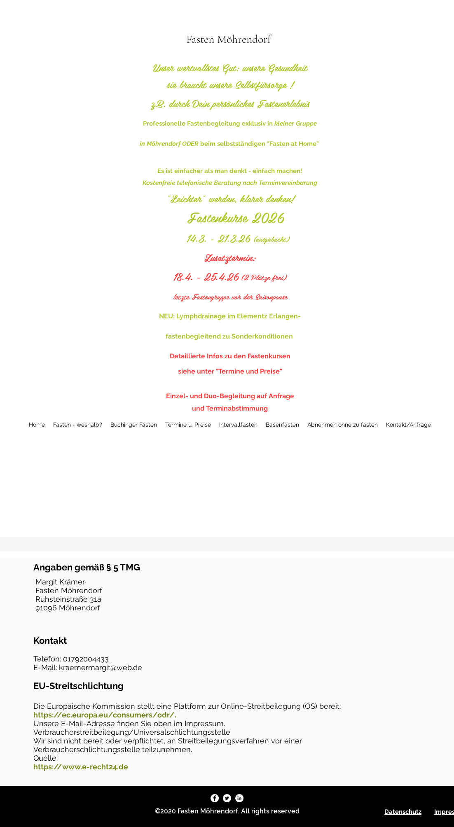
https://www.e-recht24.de (80, 766)
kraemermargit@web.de (100, 667)
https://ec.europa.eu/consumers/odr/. (104, 714)
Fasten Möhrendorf (228, 39)
